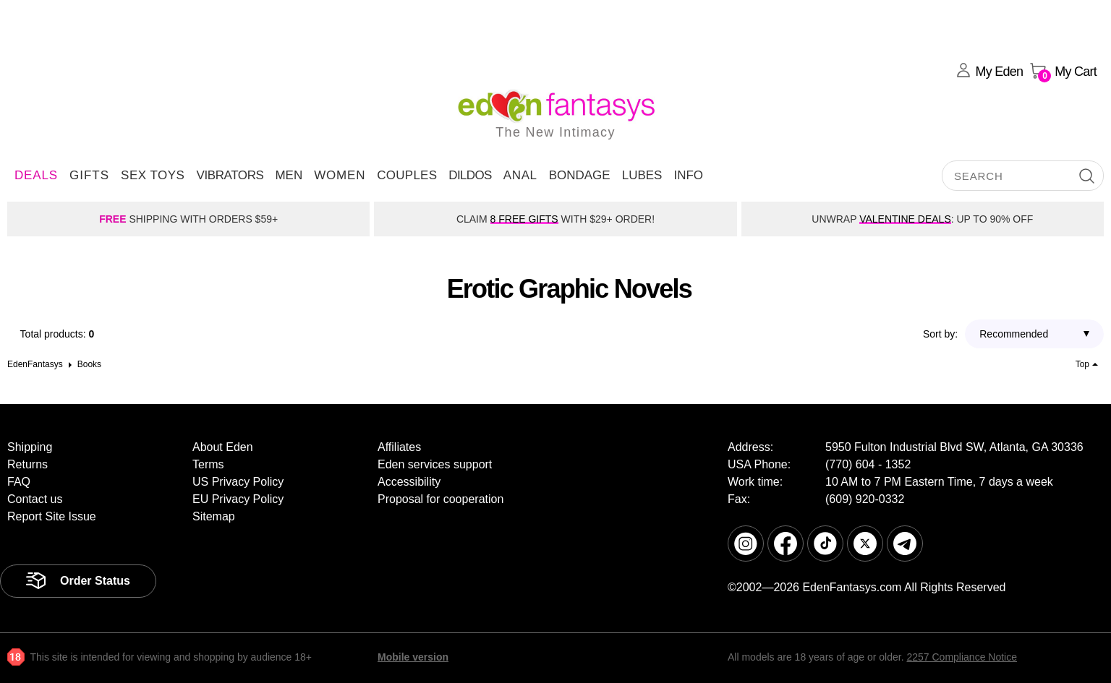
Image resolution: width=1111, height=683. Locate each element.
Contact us (34, 499)
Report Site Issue (51, 516)
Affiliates (399, 447)
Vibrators (229, 175)
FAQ (18, 482)
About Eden (222, 447)
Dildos (470, 175)
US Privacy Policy (238, 482)
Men (288, 175)
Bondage (579, 175)
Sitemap (213, 516)
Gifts (89, 175)
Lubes (642, 175)
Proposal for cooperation (440, 499)
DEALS (36, 175)
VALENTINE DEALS (905, 219)
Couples (407, 175)
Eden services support (435, 464)
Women (339, 175)
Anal (520, 175)
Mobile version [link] (413, 657)
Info (688, 175)
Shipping (29, 447)
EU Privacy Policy (238, 499)
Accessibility (409, 482)
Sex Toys (152, 175)
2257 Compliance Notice (961, 657)
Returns (27, 464)
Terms (208, 464)
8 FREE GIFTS (524, 219)
